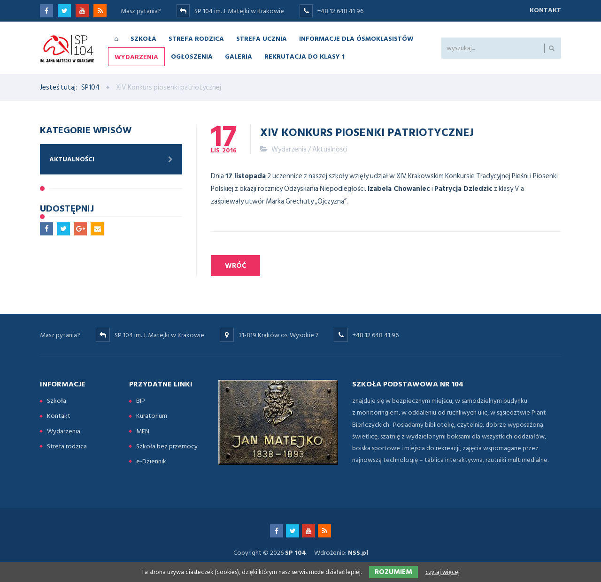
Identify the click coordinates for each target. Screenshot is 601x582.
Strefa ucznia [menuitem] (261, 38)
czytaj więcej (442, 572)
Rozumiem (393, 572)
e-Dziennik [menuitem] (151, 461)
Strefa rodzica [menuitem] (196, 38)
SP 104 (295, 552)
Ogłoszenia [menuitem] (192, 56)
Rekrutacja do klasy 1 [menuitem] (304, 56)
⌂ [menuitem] (116, 38)
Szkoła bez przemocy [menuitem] (167, 446)
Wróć (235, 266)
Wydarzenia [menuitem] (136, 56)
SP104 (90, 87)
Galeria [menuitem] (238, 56)
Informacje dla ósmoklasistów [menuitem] (356, 38)
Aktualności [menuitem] (71, 159)
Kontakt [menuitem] (58, 415)
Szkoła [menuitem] (143, 38)
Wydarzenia (289, 149)
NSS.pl (358, 552)
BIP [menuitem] (140, 400)
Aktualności (329, 149)
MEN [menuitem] (142, 431)
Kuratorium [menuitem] (151, 415)
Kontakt (545, 10)
